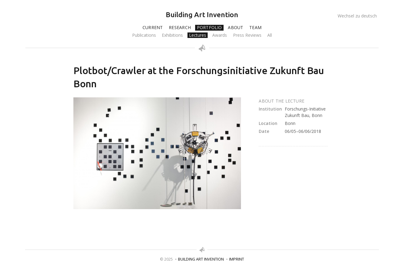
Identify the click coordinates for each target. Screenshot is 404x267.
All (269, 35)
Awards (219, 35)
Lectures (197, 35)
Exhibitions (172, 35)
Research (180, 27)
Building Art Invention (202, 14)
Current (153, 27)
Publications (144, 35)
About (235, 27)
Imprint (236, 259)
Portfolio (209, 27)
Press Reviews (247, 35)
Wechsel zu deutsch (357, 16)
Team (255, 27)
